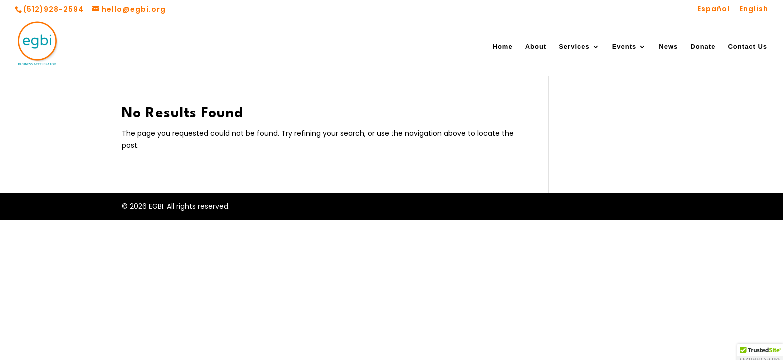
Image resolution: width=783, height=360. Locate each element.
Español (713, 10)
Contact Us (747, 47)
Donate (702, 47)
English (753, 10)
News (668, 47)
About (536, 47)
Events (624, 47)
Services (574, 47)
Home (503, 47)
